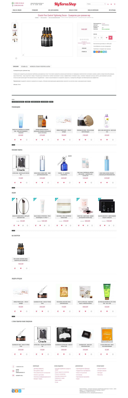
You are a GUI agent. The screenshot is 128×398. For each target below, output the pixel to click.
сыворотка (28, 101)
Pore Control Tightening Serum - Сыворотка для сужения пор (21, 259)
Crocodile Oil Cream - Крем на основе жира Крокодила (85, 131)
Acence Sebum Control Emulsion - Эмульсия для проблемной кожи (107, 174)
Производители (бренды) (83, 368)
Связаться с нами (59, 378)
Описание (84, 48)
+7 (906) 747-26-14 (19, 3)
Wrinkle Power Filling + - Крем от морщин (64, 131)
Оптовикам (79, 374)
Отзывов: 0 (84, 41)
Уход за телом (73, 10)
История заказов (101, 370)
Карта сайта (58, 380)
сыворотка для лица (35, 101)
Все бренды (112, 10)
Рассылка (100, 374)
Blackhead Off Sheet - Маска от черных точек (42, 302)
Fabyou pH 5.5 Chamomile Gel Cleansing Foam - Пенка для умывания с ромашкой (20, 131)
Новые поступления (81, 372)
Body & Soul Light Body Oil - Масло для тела (107, 131)
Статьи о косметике (60, 374)
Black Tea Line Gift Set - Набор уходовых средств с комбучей (107, 216)
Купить (110, 38)
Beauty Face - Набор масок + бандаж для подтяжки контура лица (85, 216)
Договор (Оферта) (38, 368)
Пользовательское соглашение (42, 372)
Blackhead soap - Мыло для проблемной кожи (85, 345)
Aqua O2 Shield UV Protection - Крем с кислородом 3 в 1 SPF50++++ (42, 216)
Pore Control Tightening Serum (18, 101)
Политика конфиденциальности (42, 376)
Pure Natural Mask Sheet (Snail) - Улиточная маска (64, 302)
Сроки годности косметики (62, 372)
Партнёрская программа (82, 376)
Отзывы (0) (84, 51)
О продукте (27, 139)
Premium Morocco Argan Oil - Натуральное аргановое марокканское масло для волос (42, 131)
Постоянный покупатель (108, 4)
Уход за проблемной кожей (54, 17)
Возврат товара (38, 378)
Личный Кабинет (101, 368)
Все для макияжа (53, 10)
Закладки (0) (111, 4)
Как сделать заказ (38, 370)
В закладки (107, 38)
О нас (56, 382)
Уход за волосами (93, 10)
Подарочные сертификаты (83, 370)
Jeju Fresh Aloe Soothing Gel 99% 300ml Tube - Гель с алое (107, 302)
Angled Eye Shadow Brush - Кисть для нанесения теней (20, 216)
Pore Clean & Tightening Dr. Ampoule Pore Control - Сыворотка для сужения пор (85, 174)
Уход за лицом (17, 10)
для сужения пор (44, 101)
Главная (37, 17)
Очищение (35, 10)
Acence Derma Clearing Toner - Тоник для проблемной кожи (42, 174)
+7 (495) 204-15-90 (18, 5)
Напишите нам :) (19, 375)
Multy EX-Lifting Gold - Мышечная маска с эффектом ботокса (85, 302)
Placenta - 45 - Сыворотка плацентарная (64, 174)
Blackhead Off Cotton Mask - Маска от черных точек (63, 345)
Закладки (99, 372)
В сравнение (23, 225)
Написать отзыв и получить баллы (84, 43)
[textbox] (96, 4)
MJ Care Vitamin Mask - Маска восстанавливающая (107, 345)
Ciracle (103, 23)
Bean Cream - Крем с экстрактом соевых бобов (64, 216)
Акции (77, 378)
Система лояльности (60, 376)
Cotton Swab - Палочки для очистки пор (20, 174)
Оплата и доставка (39, 374)
